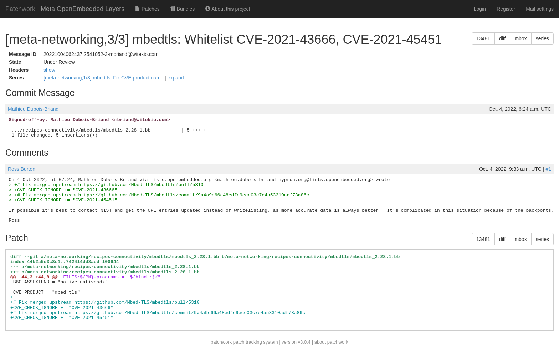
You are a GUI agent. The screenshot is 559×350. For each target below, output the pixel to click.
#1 (548, 169)
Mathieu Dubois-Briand (33, 109)
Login (480, 9)
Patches (147, 9)
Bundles (182, 9)
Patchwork (20, 8)
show (49, 70)
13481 (483, 38)
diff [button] (502, 38)
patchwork (221, 342)
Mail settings (540, 9)
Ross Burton (21, 169)
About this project (227, 9)
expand (176, 78)
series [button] (542, 38)
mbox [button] (520, 38)
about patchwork (331, 342)
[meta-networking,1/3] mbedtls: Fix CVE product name (104, 78)
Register (506, 9)
